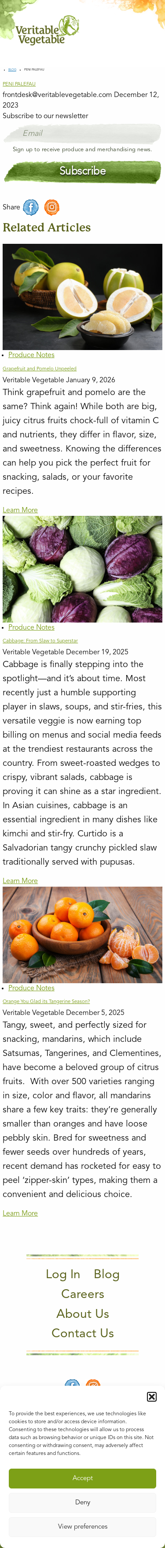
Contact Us (82, 1334)
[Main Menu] (144, 30)
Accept (83, 1478)
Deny (82, 1503)
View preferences (82, 1527)
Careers (82, 1295)
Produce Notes (31, 355)
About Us (82, 1315)
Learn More (20, 510)
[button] (151, 1396)
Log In (63, 1275)
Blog (12, 69)
